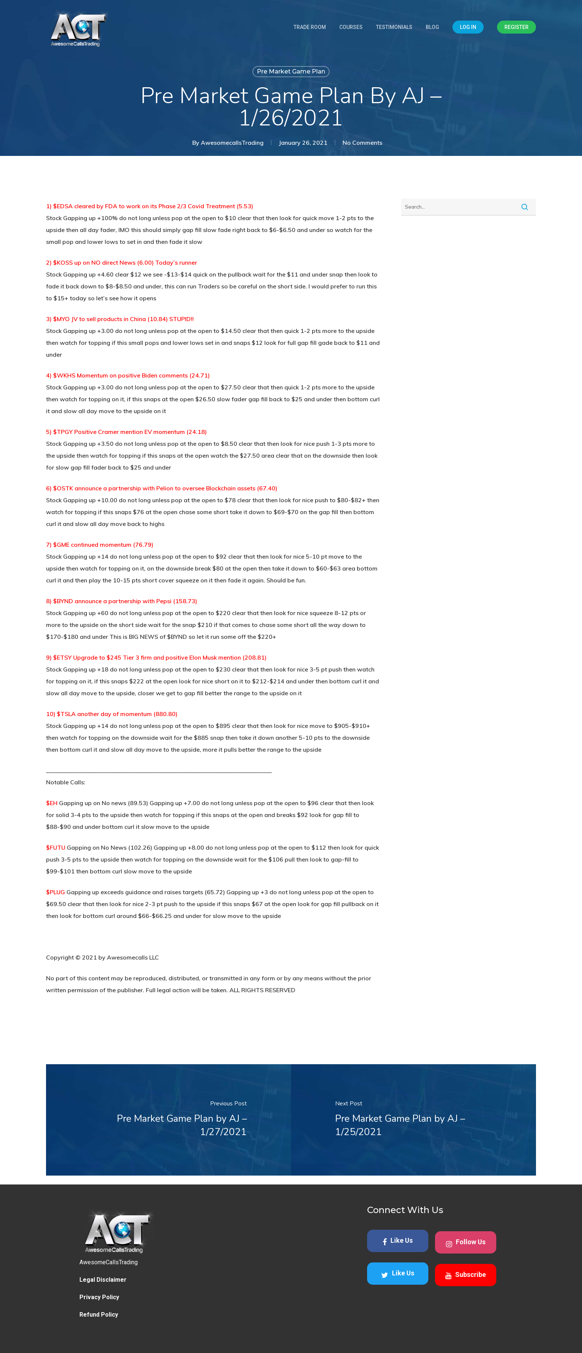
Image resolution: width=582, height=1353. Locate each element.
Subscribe (465, 1275)
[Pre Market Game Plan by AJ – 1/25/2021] (413, 1120)
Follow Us (465, 1243)
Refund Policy (98, 1314)
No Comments (362, 142)
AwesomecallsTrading (232, 142)
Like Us (398, 1241)
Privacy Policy (99, 1297)
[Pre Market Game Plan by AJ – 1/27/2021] (168, 1120)
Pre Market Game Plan (291, 71)
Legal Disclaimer (103, 1279)
